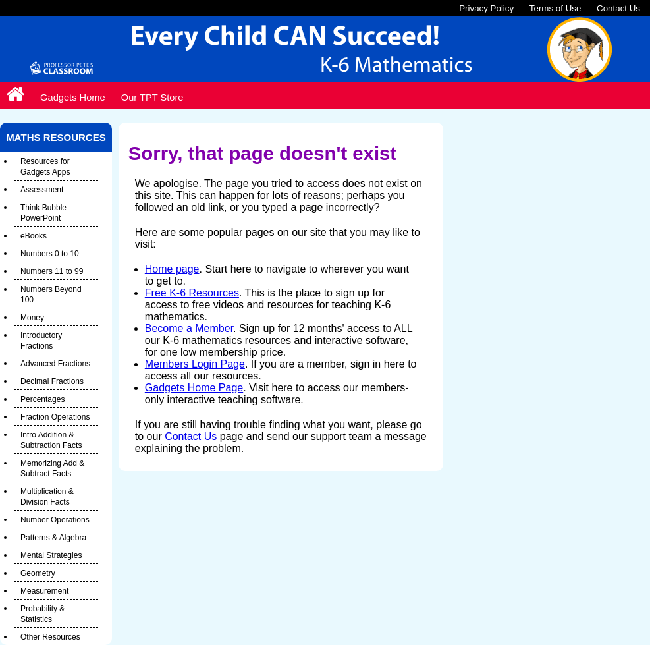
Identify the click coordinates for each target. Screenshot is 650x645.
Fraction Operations (55, 417)
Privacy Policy (486, 8)
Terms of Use (555, 8)
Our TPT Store (152, 97)
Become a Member (189, 328)
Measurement (44, 591)
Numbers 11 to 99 (51, 271)
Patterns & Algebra (53, 537)
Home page (172, 269)
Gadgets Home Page (194, 387)
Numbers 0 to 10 (49, 253)
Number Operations (55, 519)
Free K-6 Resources (192, 292)
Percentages (42, 399)
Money (32, 317)
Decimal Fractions (52, 381)
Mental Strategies (51, 555)
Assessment (41, 189)
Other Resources (50, 637)
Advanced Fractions (55, 363)
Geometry (37, 573)
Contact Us (618, 8)
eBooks (33, 235)
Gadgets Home (72, 97)
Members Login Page (195, 364)
